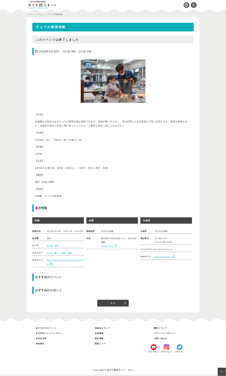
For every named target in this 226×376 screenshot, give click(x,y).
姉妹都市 (41, 345)
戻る (113, 303)
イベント (41, 14)
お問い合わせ (162, 340)
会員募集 (100, 334)
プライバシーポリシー (167, 334)
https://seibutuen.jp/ (164, 257)
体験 (64, 253)
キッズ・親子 (53, 253)
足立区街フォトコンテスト (52, 334)
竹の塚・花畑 (53, 246)
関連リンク (101, 345)
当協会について (104, 329)
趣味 (71, 253)
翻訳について (162, 329)
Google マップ (107, 246)
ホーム (31, 14)
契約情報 (100, 340)
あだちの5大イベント (48, 329)
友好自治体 (42, 340)
